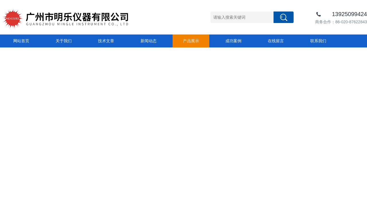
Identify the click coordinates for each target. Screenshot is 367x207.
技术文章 (106, 41)
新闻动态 (148, 41)
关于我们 (64, 41)
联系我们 (318, 41)
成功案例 (233, 41)
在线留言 (276, 41)
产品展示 (191, 41)
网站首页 (21, 41)
